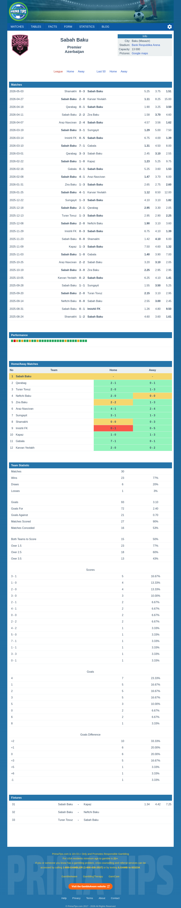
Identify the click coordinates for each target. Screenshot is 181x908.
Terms (89, 898)
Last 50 (101, 71)
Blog (105, 26)
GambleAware (69, 876)
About (102, 898)
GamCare (114, 876)
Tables (36, 26)
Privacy (76, 898)
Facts (52, 26)
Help (64, 898)
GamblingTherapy (93, 876)
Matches (17, 26)
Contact (115, 898)
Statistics (87, 26)
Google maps (140, 53)
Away (81, 71)
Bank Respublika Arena (146, 45)
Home (70, 71)
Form (68, 26)
